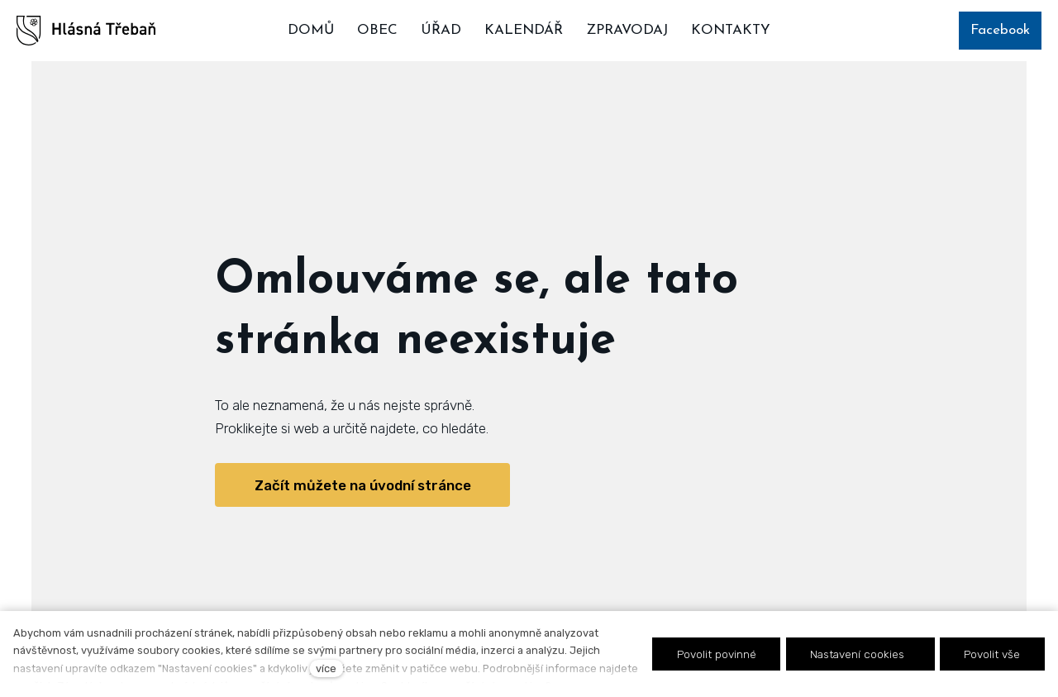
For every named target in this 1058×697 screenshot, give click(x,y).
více (326, 668)
